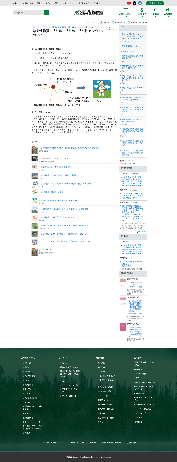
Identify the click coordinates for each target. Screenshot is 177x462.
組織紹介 (26, 367)
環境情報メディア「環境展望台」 (32, 407)
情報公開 (26, 413)
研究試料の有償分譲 (106, 404)
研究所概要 (27, 362)
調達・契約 (27, 389)
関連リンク (131, 442)
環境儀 (64, 27)
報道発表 (138, 369)
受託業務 (101, 362)
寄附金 (100, 422)
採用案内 (26, 393)
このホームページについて (53, 442)
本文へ (15, 3)
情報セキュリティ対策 (31, 422)
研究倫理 (26, 433)
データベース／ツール (69, 385)
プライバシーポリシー (111, 442)
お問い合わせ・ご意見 (32, 3)
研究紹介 (63, 357)
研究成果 (63, 380)
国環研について (28, 357)
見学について (140, 378)
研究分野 (63, 362)
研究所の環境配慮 (30, 398)
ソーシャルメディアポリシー (83, 442)
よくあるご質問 (52, 3)
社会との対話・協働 (106, 417)
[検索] (29, 12)
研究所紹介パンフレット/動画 (145, 363)
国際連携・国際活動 (106, 409)
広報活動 (47, 27)
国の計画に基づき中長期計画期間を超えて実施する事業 (70, 374)
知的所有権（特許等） (106, 391)
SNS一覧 (138, 417)
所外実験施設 (28, 384)
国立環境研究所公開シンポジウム (145, 387)
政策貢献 (26, 402)
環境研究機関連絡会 (106, 387)
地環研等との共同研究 (106, 376)
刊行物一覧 (56, 27)
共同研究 (101, 371)
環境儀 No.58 (72, 27)
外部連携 (100, 357)
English (97, 3)
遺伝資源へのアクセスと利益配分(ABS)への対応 (32, 427)
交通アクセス (68, 3)
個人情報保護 (28, 417)
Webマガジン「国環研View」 (144, 398)
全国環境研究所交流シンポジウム (107, 381)
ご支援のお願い (155, 3)
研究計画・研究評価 (68, 396)
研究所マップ (28, 380)
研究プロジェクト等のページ (70, 390)
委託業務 (101, 367)
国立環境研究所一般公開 (145, 382)
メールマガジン (141, 413)
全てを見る (142, 232)
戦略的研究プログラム (69, 367)
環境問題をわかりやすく (145, 404)
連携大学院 (102, 413)
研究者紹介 (27, 371)
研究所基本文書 (29, 376)
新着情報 (138, 422)
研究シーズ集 (103, 395)
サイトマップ (83, 3)
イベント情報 (140, 373)
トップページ (37, 27)
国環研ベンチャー (105, 400)
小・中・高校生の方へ (144, 408)
